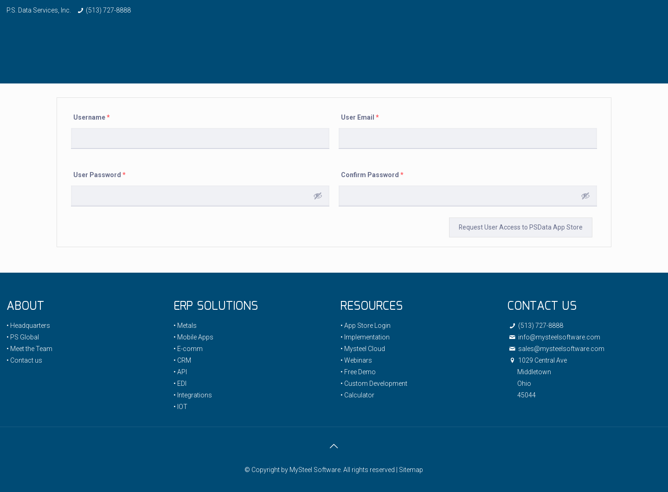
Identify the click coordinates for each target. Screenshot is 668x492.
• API (180, 372)
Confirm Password (372, 175)
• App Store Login (365, 325)
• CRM (182, 360)
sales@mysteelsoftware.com (555, 348)
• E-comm (188, 348)
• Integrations (192, 395)
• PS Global (22, 337)
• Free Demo (358, 372)
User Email (360, 117)
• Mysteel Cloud (362, 348)
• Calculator (357, 395)
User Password (99, 175)
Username (91, 117)
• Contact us (24, 360)
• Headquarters (28, 325)
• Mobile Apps (193, 337)
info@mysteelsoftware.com (553, 337)
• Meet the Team (29, 348)
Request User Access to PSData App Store (520, 227)
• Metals (185, 325)
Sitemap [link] (411, 469)
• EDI (179, 383)
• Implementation (365, 337)
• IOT (180, 406)
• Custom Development (373, 383)
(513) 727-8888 (108, 10)
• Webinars (356, 360)
